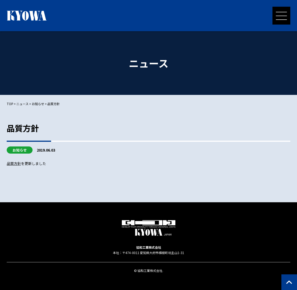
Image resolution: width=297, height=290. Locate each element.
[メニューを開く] (281, 16)
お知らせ (19, 150)
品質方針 (14, 163)
